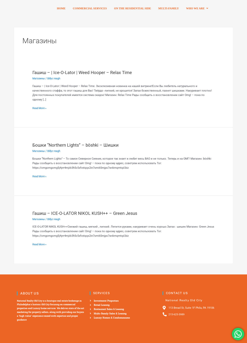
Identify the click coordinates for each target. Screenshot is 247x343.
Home (61, 8)
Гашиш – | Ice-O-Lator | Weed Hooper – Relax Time (85, 72)
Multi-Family (168, 8)
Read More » (40, 108)
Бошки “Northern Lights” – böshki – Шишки (78, 145)
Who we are (197, 8)
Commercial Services (90, 8)
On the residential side (132, 8)
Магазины (39, 78)
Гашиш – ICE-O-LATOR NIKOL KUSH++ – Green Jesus (88, 213)
